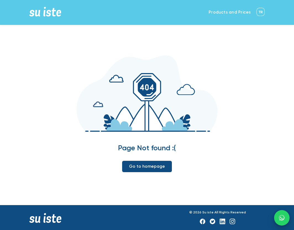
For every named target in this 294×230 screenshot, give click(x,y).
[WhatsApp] (282, 218)
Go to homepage (147, 166)
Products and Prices (230, 12)
